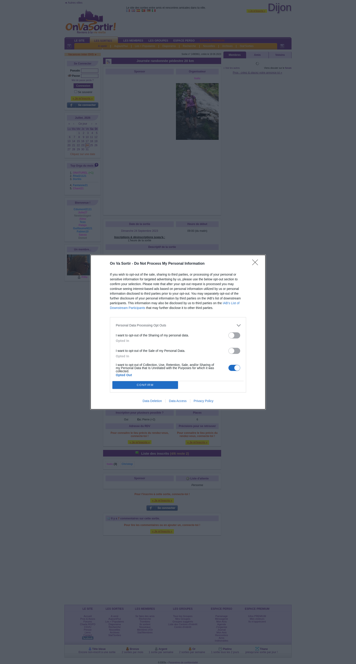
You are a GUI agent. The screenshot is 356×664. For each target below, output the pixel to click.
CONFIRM (145, 385)
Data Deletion (152, 401)
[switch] (234, 335)
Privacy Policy (203, 401)
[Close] (256, 263)
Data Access (178, 401)
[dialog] (178, 332)
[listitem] (178, 325)
